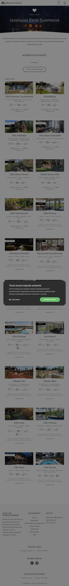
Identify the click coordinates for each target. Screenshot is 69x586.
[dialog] (34, 293)
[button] (14, 299)
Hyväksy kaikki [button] (50, 299)
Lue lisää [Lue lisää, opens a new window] (43, 294)
